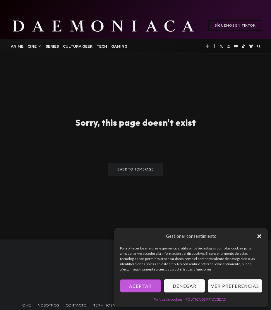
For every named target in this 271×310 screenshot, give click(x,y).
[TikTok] (243, 46)
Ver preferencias (235, 286)
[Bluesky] (251, 46)
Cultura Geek (77, 46)
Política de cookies (168, 299)
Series (52, 46)
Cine (32, 46)
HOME (25, 305)
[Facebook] (214, 46)
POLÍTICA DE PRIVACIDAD (206, 299)
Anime (17, 46)
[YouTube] (236, 46)
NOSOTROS (48, 305)
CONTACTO (76, 305)
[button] (259, 236)
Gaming (119, 46)
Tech (102, 46)
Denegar (184, 286)
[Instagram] (228, 46)
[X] (221, 46)
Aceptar (140, 286)
